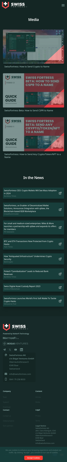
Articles (38, 397)
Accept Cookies (33, 458)
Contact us (7, 416)
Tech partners (8, 426)
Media (37, 402)
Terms (37, 421)
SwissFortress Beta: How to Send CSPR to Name (28, 110)
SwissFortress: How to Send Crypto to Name (26, 66)
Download (6, 407)
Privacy (38, 416)
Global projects (8, 421)
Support (6, 402)
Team (5, 397)
